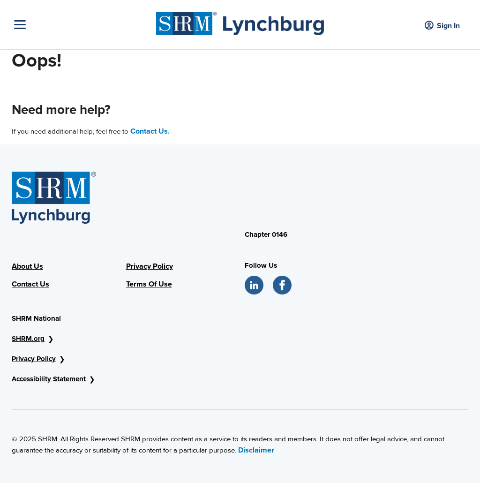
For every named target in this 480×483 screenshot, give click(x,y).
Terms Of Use (149, 284)
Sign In (442, 26)
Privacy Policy (149, 266)
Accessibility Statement (49, 379)
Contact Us (30, 284)
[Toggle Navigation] (82, 24)
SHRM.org (28, 338)
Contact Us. (150, 131)
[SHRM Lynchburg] (240, 21)
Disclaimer (256, 450)
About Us (27, 266)
